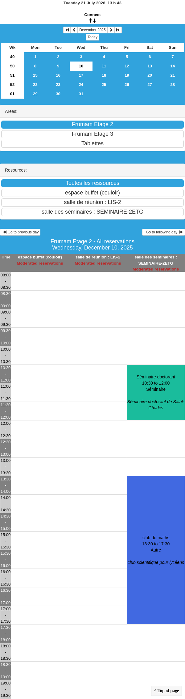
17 (81, 75)
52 (12, 84)
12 (127, 66)
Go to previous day (20, 232)
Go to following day (163, 232)
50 (12, 66)
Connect (92, 14)
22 (35, 84)
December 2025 (92, 30)
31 (81, 94)
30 (58, 94)
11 (104, 66)
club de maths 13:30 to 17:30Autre (156, 550)
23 (58, 84)
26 (127, 84)
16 (58, 75)
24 (81, 84)
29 (35, 94)
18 (104, 75)
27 (149, 84)
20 (149, 75)
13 (149, 66)
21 (172, 75)
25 (104, 84)
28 (172, 84)
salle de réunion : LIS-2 (97, 257)
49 (12, 56)
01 (12, 94)
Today (92, 37)
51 (12, 75)
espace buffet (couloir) (40, 257)
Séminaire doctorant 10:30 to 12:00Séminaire (155, 392)
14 (172, 66)
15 (35, 75)
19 (127, 75)
